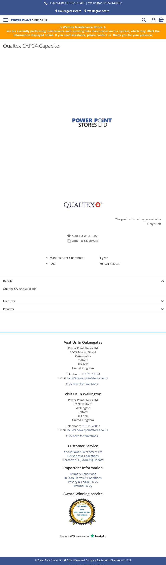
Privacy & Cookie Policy (83, 482)
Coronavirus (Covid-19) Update (83, 460)
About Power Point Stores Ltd (83, 452)
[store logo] (29, 20)
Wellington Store (98, 11)
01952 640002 (91, 426)
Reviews (8, 309)
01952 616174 (91, 374)
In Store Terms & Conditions (83, 478)
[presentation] (83, 281)
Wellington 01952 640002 (105, 3)
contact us (104, 35)
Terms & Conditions (83, 474)
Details (7, 281)
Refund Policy (83, 486)
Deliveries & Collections (83, 456)
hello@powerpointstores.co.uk (87, 378)
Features (9, 301)
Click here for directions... (83, 384)
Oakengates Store (69, 11)
